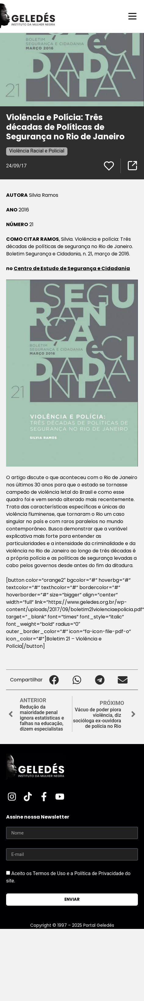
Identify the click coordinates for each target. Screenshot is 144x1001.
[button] (54, 680)
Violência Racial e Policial (36, 151)
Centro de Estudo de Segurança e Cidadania (72, 268)
